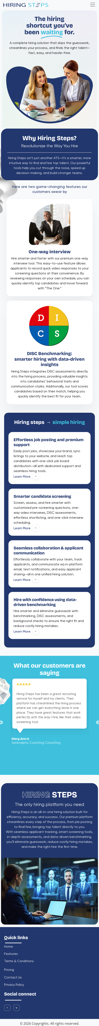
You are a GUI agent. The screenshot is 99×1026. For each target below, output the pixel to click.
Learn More (28, 477)
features (11, 954)
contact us (13, 977)
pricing (9, 970)
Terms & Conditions (19, 961)
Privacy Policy (14, 985)
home (8, 946)
